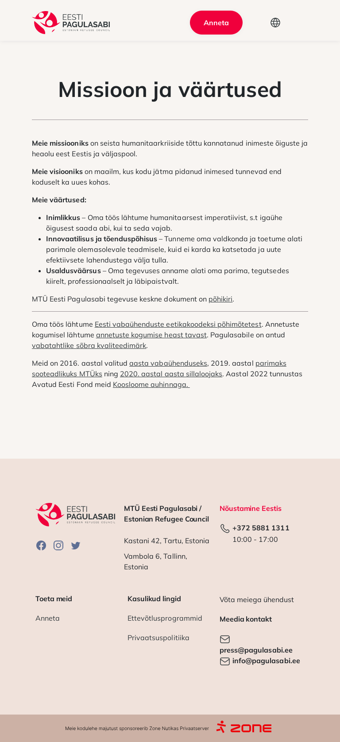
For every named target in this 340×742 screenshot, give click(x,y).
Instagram (58, 545)
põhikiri (220, 298)
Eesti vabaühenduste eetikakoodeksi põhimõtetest (178, 324)
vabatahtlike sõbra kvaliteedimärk (89, 345)
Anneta (216, 22)
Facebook (41, 545)
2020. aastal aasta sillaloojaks (171, 373)
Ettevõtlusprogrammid (165, 618)
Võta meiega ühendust (257, 599)
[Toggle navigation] (296, 22)
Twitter (75, 545)
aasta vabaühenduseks (168, 363)
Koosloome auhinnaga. (151, 384)
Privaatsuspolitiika (158, 637)
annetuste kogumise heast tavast (151, 334)
